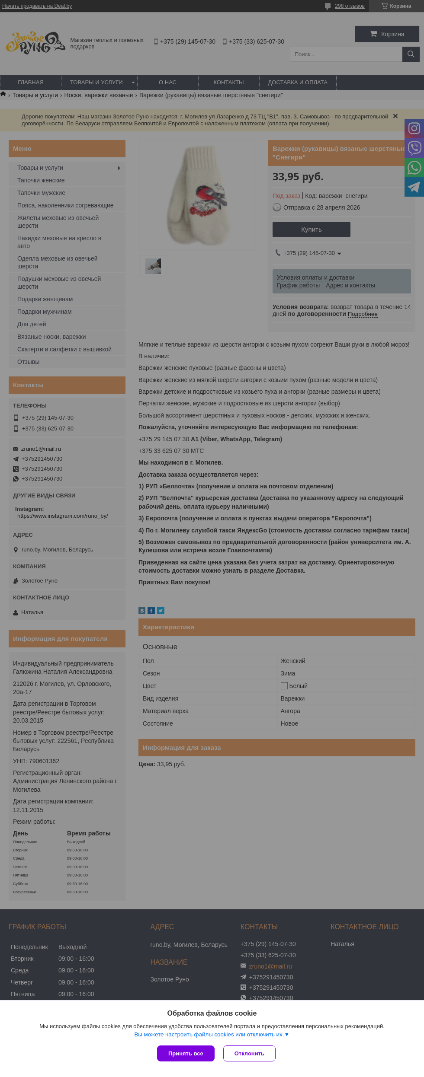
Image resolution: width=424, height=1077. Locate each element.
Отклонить (249, 1053)
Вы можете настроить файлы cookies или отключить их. (209, 1034)
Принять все (185, 1053)
